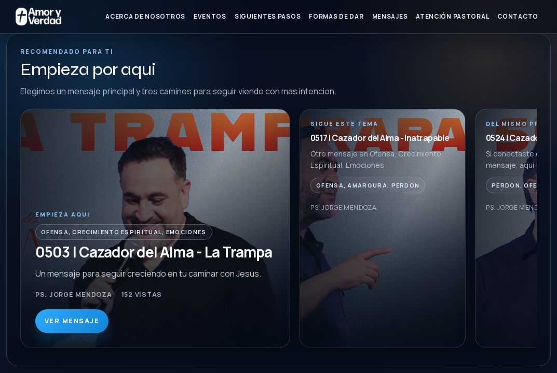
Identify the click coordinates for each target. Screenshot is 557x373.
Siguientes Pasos (268, 16)
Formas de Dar (336, 16)
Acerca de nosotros (145, 16)
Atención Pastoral (452, 16)
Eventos (210, 16)
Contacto (517, 16)
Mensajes (390, 16)
